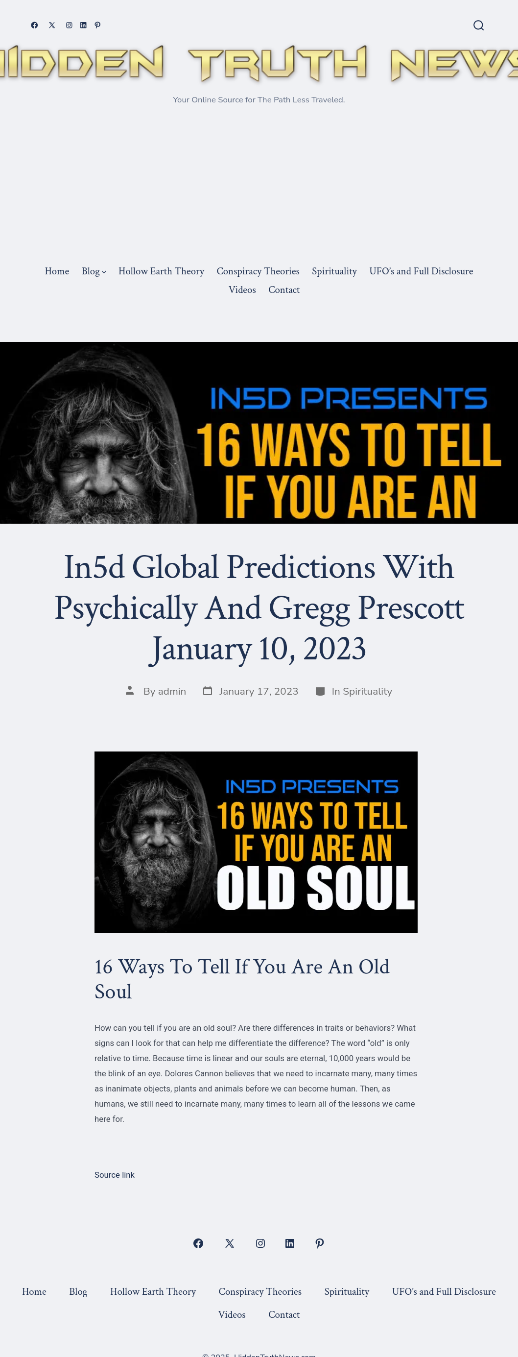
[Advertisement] (259, 187)
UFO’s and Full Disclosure (421, 271)
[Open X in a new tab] (52, 25)
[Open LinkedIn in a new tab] (83, 25)
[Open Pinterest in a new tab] (98, 25)
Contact (284, 289)
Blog (94, 271)
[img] (104, 272)
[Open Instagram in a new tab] (69, 25)
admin (172, 691)
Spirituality (334, 271)
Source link (114, 1175)
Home (57, 271)
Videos (242, 289)
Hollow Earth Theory (161, 271)
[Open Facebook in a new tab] (34, 25)
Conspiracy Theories (257, 271)
